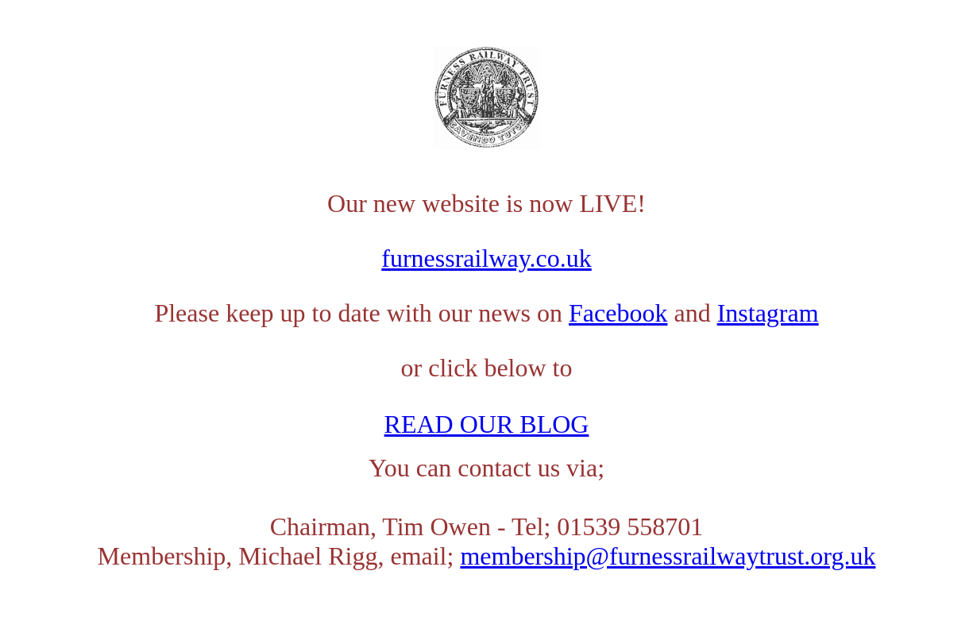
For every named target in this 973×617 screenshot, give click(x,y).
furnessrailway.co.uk (486, 258)
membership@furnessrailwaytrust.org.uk (667, 556)
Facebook (618, 313)
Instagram (768, 313)
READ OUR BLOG (486, 424)
